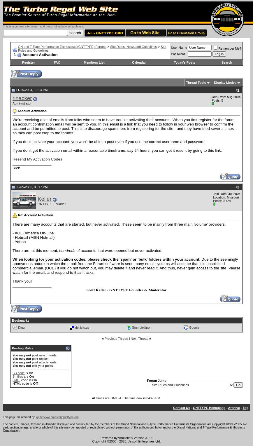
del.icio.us (82, 327)
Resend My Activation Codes (37, 159)
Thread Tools (196, 82)
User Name (179, 47)
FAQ (57, 62)
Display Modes (225, 82)
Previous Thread (116, 338)
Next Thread (139, 338)
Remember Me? (227, 48)
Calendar (139, 62)
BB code (19, 373)
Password (178, 54)
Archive (234, 408)
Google (194, 327)
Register (28, 62)
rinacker (22, 98)
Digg (21, 327)
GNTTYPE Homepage (209, 408)
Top (245, 408)
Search (227, 62)
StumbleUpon (142, 327)
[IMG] (16, 380)
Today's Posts (184, 62)
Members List (94, 62)
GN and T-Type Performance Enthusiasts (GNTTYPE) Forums (62, 46)
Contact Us (181, 408)
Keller (45, 199)
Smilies (18, 376)
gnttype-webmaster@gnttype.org (57, 417)
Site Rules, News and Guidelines (133, 46)
